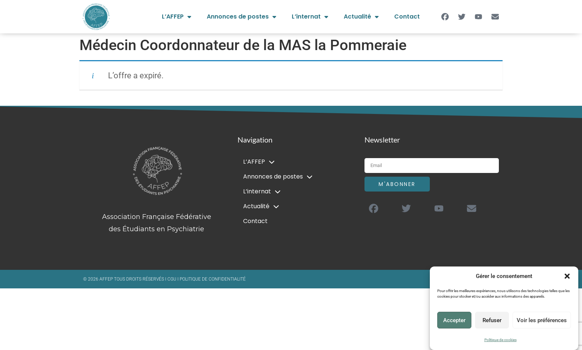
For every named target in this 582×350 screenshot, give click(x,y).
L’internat (310, 16)
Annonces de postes (241, 16)
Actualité (361, 16)
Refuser (492, 320)
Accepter (454, 320)
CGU (172, 279)
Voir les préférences (542, 320)
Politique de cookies (500, 340)
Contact (407, 16)
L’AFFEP (176, 16)
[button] (567, 276)
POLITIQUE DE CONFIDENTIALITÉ (213, 279)
